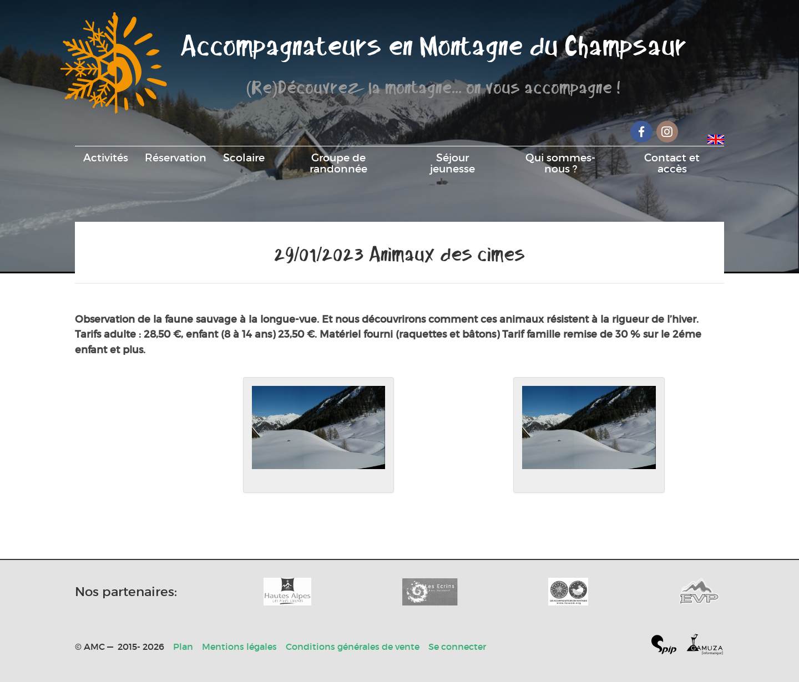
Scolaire (244, 157)
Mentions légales (239, 646)
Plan (183, 646)
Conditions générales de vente (352, 646)
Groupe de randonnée (338, 163)
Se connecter (457, 646)
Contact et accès (672, 163)
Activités (105, 157)
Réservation (175, 157)
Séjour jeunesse (452, 163)
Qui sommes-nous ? (560, 163)
